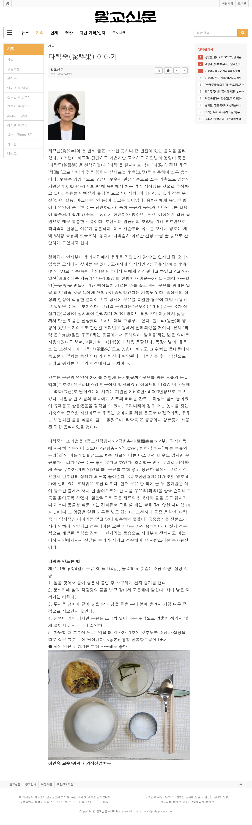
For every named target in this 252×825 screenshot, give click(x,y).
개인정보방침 (65, 784)
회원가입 (227, 3)
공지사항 (118, 32)
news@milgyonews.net (158, 811)
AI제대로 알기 (17, 116)
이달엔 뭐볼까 (17, 125)
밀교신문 (14, 784)
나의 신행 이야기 (19, 87)
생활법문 (13, 69)
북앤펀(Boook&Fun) (21, 134)
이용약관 (46, 784)
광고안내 (30, 784)
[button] (9, 32)
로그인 (242, 3)
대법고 (12, 153)
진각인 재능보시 (19, 97)
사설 (10, 59)
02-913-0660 (76, 802)
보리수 (12, 78)
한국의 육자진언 (19, 106)
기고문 (12, 144)
